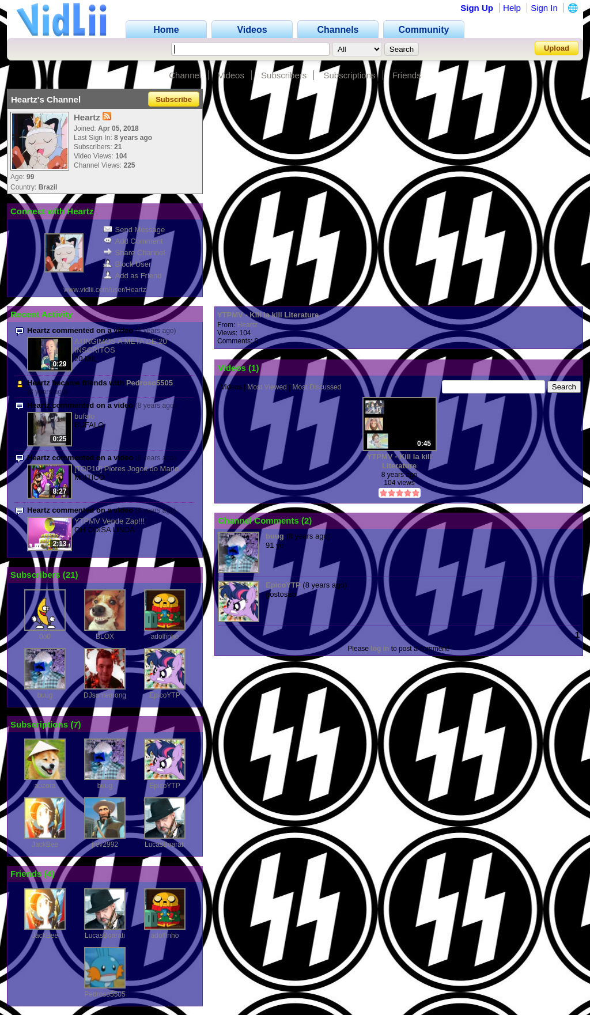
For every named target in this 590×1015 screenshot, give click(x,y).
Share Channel (134, 252)
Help (512, 8)
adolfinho (165, 637)
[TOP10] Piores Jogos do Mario (126, 468)
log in (379, 649)
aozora (45, 786)
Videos (231, 75)
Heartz (247, 325)
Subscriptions (349, 75)
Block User (127, 264)
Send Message (134, 229)
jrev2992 (105, 844)
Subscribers (284, 75)
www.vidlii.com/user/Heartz (104, 290)
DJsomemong (105, 695)
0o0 (45, 637)
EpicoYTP (164, 695)
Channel (185, 75)
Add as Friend (132, 275)
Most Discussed (317, 387)
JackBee (45, 844)
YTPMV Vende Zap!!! (109, 521)
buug (45, 695)
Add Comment (133, 241)
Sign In (544, 8)
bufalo (84, 416)
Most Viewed (266, 387)
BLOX (105, 637)
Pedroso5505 (149, 382)
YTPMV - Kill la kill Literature (268, 314)
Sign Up (476, 8)
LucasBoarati (165, 844)
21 (70, 575)
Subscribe (174, 99)
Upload (556, 48)
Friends (406, 75)
